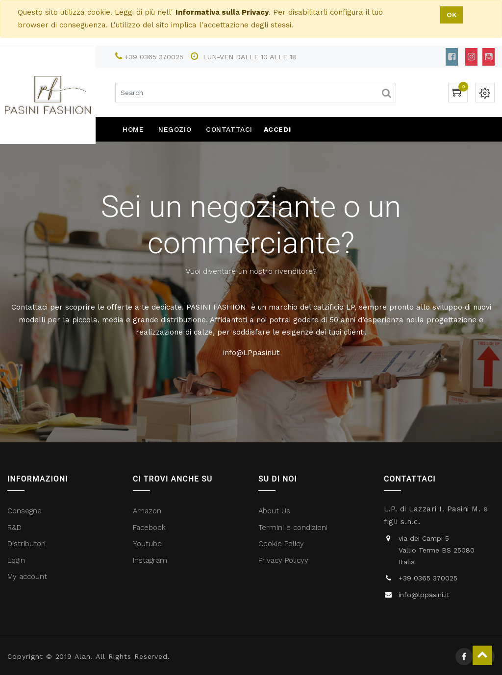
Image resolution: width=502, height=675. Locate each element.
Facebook (150, 527)
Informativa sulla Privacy (222, 12)
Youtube (147, 543)
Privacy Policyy (284, 560)
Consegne (24, 510)
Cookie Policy (281, 543)
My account (27, 576)
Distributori (27, 543)
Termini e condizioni (294, 527)
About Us (274, 510)
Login (16, 560)
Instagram (150, 560)
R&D (14, 527)
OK (451, 15)
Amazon (147, 510)
